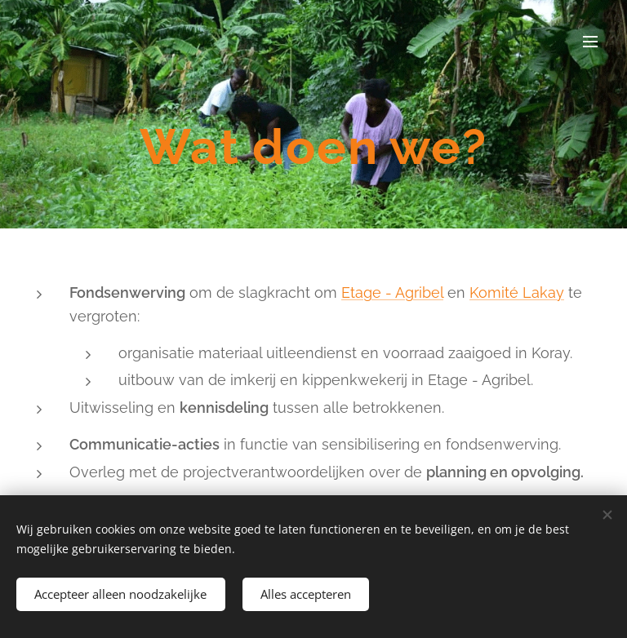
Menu (590, 41)
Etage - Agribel (392, 292)
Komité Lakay (516, 292)
